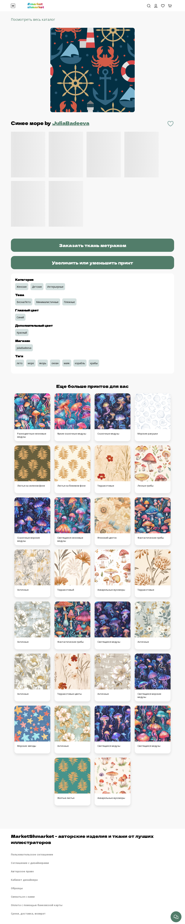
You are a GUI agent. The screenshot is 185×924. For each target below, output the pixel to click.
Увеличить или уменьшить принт (92, 263)
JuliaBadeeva (70, 123)
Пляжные (69, 302)
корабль (80, 363)
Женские (22, 286)
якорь (42, 363)
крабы (94, 363)
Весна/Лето (24, 302)
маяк (67, 363)
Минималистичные (47, 302)
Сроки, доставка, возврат (28, 913)
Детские (37, 286)
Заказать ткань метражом (92, 245)
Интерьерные (55, 286)
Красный (22, 332)
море (31, 363)
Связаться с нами (23, 896)
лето (20, 363)
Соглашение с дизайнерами (30, 863)
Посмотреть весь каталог (33, 19)
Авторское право (22, 871)
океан (55, 363)
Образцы (17, 888)
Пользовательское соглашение (32, 854)
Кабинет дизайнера (24, 879)
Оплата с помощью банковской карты (36, 905)
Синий (20, 317)
